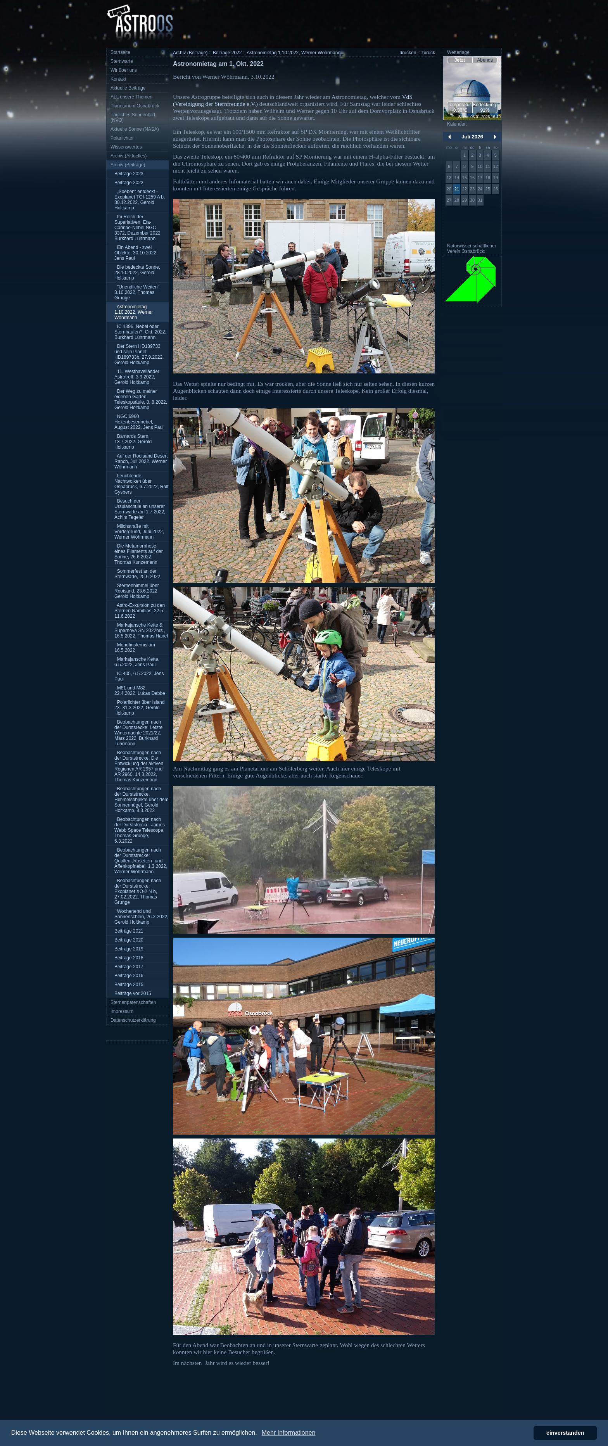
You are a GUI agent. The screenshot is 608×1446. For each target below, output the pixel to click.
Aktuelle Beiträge (128, 88)
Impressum (122, 1011)
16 (472, 177)
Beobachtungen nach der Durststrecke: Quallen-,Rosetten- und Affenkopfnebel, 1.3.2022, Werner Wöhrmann (141, 860)
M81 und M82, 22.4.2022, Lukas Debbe (139, 690)
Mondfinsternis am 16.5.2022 (134, 647)
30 (472, 200)
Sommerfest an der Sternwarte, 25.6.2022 (137, 573)
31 (480, 200)
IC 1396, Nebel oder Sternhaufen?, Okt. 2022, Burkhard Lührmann (140, 332)
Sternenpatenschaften (133, 1002)
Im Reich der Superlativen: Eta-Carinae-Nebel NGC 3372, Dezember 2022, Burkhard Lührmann (138, 227)
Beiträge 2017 (128, 966)
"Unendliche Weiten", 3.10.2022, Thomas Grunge (137, 292)
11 (487, 166)
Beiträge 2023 (128, 173)
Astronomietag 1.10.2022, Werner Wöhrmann (133, 312)
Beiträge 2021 (128, 931)
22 (464, 189)
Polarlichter (122, 138)
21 (456, 189)
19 (495, 177)
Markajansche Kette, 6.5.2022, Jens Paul (136, 661)
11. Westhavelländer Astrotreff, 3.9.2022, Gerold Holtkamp (136, 377)
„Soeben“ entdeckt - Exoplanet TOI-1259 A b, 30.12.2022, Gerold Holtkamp (139, 200)
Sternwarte (122, 61)
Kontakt (118, 79)
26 (495, 189)
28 (456, 200)
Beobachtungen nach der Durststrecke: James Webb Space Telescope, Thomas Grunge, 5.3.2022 (139, 830)
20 (449, 189)
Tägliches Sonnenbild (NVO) (133, 117)
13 (449, 177)
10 (480, 166)
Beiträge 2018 (128, 958)
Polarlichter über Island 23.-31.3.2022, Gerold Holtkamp (139, 708)
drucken (408, 52)
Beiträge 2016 (128, 975)
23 (472, 189)
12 (495, 166)
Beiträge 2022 (128, 182)
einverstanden (565, 1433)
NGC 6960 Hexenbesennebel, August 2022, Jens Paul (139, 422)
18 (487, 177)
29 (464, 200)
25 (487, 189)
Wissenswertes (126, 147)
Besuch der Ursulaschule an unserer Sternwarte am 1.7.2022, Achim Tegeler (139, 509)
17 (480, 177)
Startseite (120, 52)
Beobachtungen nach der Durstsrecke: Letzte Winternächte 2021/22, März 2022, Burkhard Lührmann (138, 732)
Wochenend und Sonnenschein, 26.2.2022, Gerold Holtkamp (141, 917)
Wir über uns (124, 70)
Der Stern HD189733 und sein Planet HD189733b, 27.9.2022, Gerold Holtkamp (139, 354)
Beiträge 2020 (128, 940)
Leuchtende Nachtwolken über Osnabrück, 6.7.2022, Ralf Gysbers (141, 484)
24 (480, 189)
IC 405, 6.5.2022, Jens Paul (139, 676)
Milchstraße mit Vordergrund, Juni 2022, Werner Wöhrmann (139, 531)
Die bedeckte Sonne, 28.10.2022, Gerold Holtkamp (137, 272)
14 (456, 177)
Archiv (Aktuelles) (129, 156)
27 (449, 200)
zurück (428, 52)
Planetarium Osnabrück (135, 106)
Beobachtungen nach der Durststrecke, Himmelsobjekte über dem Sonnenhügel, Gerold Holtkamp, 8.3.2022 (141, 799)
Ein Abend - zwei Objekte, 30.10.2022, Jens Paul (135, 253)
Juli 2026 (472, 137)
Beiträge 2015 (128, 984)
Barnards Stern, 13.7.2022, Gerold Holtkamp (133, 442)
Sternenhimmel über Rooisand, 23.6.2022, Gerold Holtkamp (136, 591)
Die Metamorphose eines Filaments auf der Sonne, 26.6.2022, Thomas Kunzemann (138, 554)
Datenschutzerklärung (133, 1020)
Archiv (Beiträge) (128, 165)
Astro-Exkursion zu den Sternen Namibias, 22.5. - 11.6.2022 (140, 611)
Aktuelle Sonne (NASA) (135, 129)
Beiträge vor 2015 (132, 993)
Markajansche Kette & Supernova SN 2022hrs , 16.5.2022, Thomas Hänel (141, 630)
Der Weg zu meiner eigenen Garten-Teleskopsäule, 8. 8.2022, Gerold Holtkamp (140, 399)
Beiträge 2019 (128, 949)
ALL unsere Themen (131, 97)
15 (464, 177)
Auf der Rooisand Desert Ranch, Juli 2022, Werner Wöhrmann (141, 461)
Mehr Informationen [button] (289, 1432)
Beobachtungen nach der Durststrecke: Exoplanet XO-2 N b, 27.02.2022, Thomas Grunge (137, 891)
